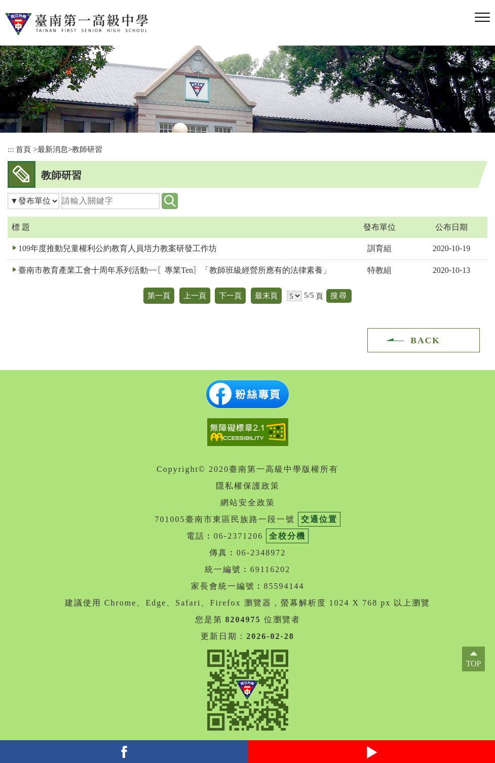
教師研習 (87, 149)
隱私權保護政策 (248, 485)
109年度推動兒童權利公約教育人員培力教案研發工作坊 (117, 248)
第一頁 (158, 295)
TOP (473, 663)
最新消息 (52, 149)
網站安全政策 (247, 502)
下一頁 (230, 295)
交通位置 (319, 519)
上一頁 (194, 295)
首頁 (23, 149)
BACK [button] (425, 340)
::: (11, 149)
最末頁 (266, 295)
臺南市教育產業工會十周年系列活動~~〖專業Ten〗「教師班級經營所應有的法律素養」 (174, 270)
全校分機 (287, 536)
